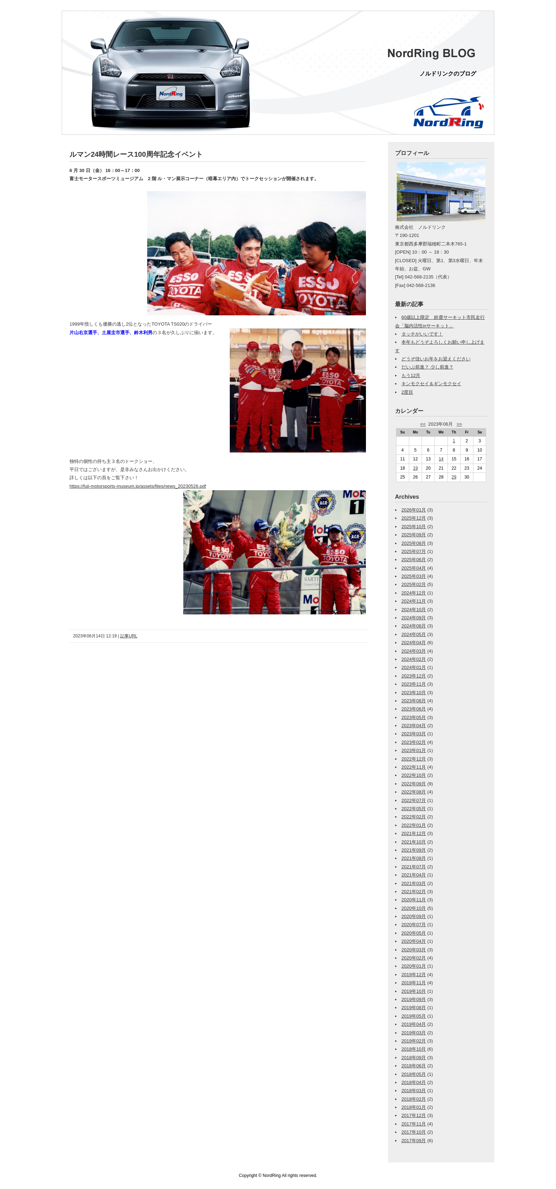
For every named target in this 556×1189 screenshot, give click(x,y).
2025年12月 (413, 518)
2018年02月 (413, 1099)
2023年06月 (413, 709)
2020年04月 (413, 941)
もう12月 (410, 375)
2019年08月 (413, 1007)
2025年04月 (413, 568)
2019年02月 (413, 1041)
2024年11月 (413, 601)
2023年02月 (413, 742)
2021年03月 (413, 883)
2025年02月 (413, 584)
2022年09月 (413, 783)
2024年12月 (413, 593)
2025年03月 (413, 576)
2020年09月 (413, 916)
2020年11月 (413, 899)
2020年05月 (413, 933)
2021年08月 (413, 858)
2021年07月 (413, 866)
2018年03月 (413, 1090)
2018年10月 (413, 1049)
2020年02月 (413, 958)
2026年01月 (413, 510)
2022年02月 (413, 816)
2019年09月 (413, 999)
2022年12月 (413, 759)
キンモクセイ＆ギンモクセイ (431, 383)
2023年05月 (413, 717)
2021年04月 (413, 875)
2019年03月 (413, 1032)
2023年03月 (413, 733)
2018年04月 (413, 1082)
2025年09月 (413, 534)
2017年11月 (413, 1124)
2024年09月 (413, 617)
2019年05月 (413, 1016)
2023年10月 (413, 692)
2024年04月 (413, 642)
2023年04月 (413, 725)
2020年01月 (413, 966)
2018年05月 (413, 1074)
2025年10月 (413, 526)
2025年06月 (413, 559)
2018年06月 (413, 1065)
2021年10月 (413, 842)
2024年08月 (413, 626)
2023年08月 (413, 700)
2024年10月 (413, 609)
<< (423, 424)
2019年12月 (413, 974)
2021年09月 (413, 850)
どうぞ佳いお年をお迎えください (436, 358)
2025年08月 (413, 543)
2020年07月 (413, 924)
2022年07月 (413, 800)
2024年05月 (413, 634)
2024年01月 (413, 667)
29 (454, 477)
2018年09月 (413, 1057)
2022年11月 (413, 767)
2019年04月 (413, 1024)
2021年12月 (413, 833)
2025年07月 (413, 551)
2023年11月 (413, 684)
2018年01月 (413, 1107)
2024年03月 (413, 651)
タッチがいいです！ (422, 334)
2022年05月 (413, 808)
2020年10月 (413, 908)
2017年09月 (413, 1140)
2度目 (407, 392)
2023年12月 (413, 676)
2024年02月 (413, 659)
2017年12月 (413, 1115)
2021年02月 (413, 891)
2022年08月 (413, 792)
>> (459, 424)
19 (415, 468)
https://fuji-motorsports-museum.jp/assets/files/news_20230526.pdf (138, 486)
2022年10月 (413, 775)
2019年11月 (413, 982)
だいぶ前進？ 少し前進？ (427, 367)
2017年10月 (413, 1132)
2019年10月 (413, 991)
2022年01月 (413, 825)
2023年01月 (413, 750)
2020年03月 (413, 949)
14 (441, 459)
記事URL (128, 636)
